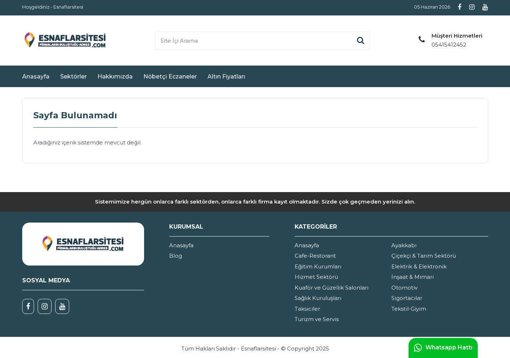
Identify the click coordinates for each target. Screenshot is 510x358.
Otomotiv (404, 287)
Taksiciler (307, 308)
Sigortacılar (406, 298)
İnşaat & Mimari (412, 276)
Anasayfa (35, 76)
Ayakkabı (403, 245)
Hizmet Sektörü (316, 276)
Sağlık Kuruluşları (318, 298)
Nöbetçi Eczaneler (170, 76)
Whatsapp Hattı (443, 348)
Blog (175, 255)
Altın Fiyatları (226, 76)
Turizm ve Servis (317, 319)
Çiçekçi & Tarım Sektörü (423, 255)
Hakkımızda (115, 76)
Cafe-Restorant (315, 255)
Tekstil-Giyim (408, 308)
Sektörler (73, 76)
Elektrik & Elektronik (419, 266)
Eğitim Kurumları (318, 266)
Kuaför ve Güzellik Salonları (331, 287)
